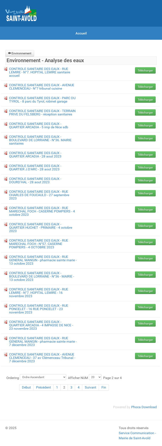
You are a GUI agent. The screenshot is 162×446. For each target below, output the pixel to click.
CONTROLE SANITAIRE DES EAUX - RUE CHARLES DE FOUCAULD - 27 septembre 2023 (39, 195)
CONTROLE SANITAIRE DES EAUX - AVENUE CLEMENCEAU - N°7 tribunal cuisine (41, 86)
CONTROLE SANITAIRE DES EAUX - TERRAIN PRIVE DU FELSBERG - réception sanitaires (42, 112)
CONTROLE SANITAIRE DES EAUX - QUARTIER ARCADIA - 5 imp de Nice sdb (38, 125)
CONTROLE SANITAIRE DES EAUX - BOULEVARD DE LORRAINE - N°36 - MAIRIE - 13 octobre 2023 (41, 276)
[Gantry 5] (21, 13)
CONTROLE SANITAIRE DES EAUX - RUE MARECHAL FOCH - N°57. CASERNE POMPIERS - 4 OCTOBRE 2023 (38, 243)
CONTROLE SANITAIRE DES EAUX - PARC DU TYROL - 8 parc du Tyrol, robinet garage (42, 99)
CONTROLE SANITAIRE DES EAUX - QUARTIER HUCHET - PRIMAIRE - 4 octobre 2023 (40, 227)
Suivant (90, 387)
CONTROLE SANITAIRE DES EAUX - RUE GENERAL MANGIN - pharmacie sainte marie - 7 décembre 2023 (43, 341)
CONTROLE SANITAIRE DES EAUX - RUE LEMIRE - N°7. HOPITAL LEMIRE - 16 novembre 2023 (38, 292)
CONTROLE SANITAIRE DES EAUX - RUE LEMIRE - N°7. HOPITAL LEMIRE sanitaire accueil (39, 72)
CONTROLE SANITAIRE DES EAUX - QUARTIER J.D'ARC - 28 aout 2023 (35, 167)
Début (26, 387)
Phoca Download (144, 407)
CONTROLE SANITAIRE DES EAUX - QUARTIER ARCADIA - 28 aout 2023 (35, 154)
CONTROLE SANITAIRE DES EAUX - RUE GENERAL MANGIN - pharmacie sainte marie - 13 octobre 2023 (43, 260)
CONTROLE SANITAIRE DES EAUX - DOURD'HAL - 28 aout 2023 (35, 180)
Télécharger (145, 70)
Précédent (43, 387)
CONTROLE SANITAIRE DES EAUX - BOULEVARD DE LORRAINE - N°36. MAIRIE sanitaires (40, 140)
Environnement (19, 53)
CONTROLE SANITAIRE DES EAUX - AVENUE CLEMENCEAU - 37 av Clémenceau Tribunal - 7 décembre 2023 (42, 357)
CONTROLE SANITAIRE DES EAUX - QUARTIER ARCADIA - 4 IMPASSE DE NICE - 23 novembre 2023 (41, 325)
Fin (103, 387)
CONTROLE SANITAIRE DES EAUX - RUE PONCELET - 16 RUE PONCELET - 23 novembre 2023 (38, 309)
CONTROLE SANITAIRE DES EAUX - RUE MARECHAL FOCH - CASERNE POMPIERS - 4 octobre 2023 (42, 211)
